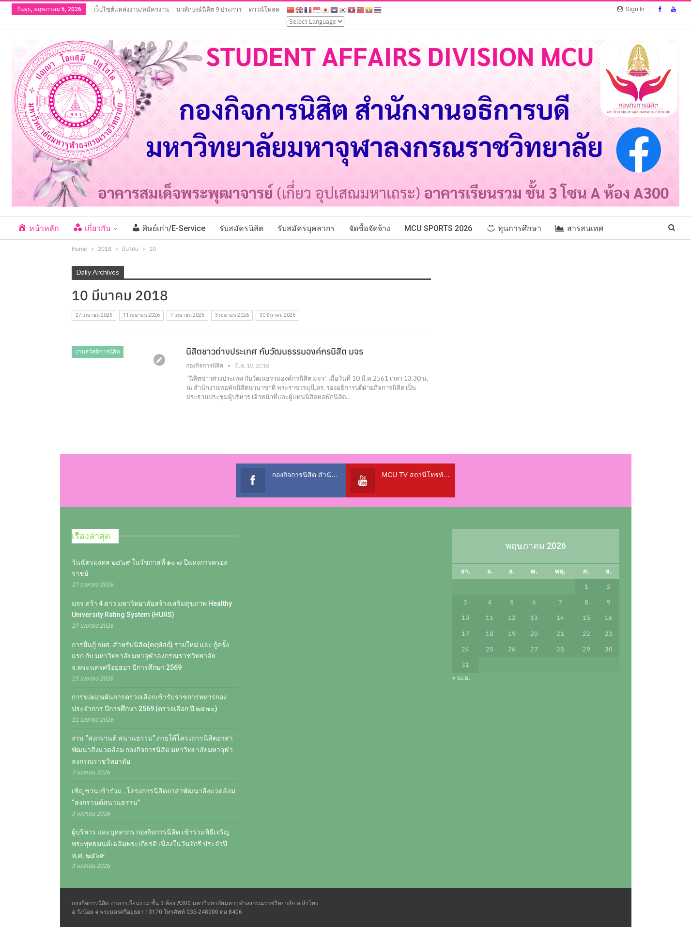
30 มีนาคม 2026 (277, 315)
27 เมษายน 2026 (94, 315)
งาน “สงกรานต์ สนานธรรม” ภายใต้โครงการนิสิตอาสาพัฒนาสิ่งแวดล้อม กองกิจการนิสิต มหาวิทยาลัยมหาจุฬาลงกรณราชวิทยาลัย (152, 749)
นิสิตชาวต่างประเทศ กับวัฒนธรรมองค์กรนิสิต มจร (274, 351)
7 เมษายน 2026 (187, 315)
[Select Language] (315, 21)
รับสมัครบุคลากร (306, 228)
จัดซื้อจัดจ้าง (369, 228)
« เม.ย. (461, 678)
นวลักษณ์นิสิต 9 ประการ (209, 9)
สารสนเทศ (579, 228)
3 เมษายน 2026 (232, 315)
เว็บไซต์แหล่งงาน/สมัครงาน (131, 9)
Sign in (631, 9)
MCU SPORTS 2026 (438, 228)
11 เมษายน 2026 (141, 315)
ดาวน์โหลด (264, 9)
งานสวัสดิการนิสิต (97, 351)
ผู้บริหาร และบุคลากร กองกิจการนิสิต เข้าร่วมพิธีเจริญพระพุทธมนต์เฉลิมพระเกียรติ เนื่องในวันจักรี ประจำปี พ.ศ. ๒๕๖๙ (151, 843)
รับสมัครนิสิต (241, 228)
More (626, 228)
